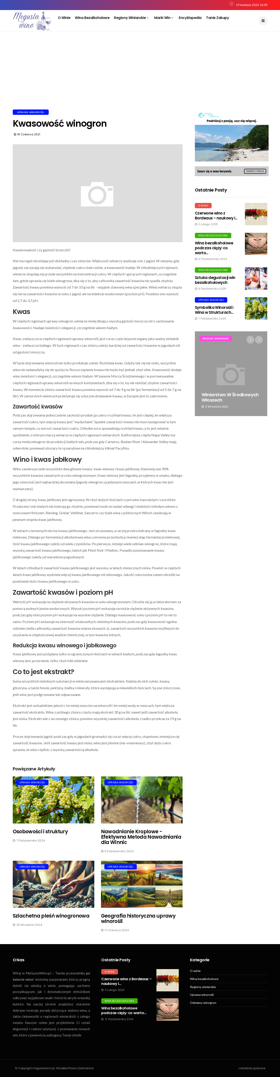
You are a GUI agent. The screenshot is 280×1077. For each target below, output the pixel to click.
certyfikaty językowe (251, 1068)
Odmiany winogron (203, 1003)
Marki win (163, 17)
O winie (64, 17)
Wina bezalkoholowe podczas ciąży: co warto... (214, 248)
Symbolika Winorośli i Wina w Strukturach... (214, 310)
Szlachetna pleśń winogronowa (51, 915)
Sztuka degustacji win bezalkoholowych (215, 280)
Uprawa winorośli (30, 112)
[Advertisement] (140, 76)
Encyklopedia (190, 17)
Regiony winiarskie (131, 17)
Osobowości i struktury (40, 831)
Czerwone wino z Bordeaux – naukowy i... (216, 215)
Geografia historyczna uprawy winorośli (138, 918)
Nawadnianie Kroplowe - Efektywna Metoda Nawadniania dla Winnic (141, 837)
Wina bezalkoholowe (92, 17)
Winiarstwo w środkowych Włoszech (230, 397)
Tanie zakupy (217, 17)
